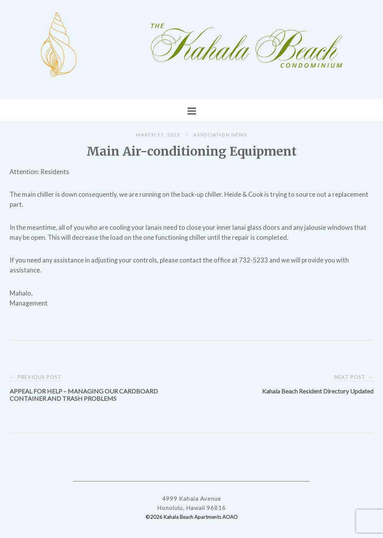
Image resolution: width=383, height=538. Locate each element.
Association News (220, 135)
